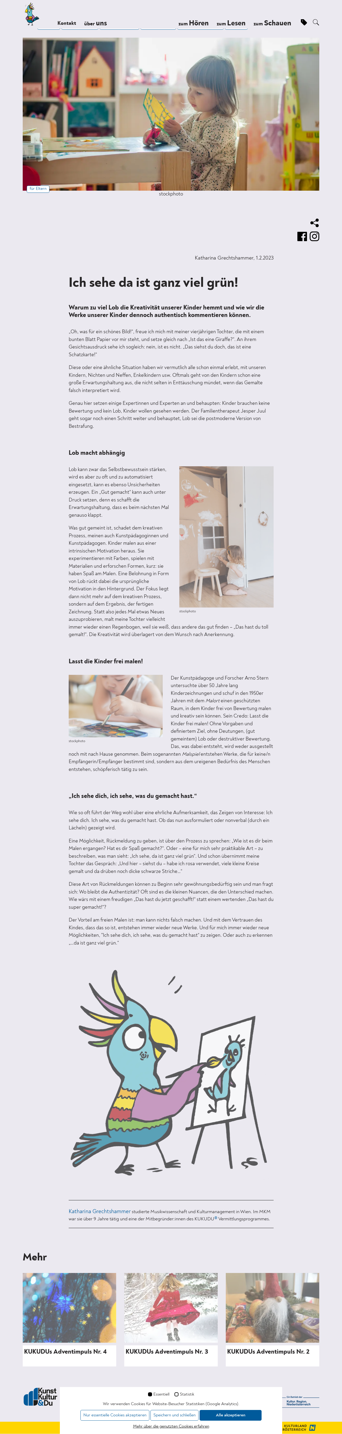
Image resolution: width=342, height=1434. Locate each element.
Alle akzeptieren (230, 1415)
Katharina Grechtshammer (100, 1211)
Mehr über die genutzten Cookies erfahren (171, 1426)
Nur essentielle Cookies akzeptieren (114, 1415)
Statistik (187, 1394)
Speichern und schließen (174, 1415)
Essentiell (161, 1394)
